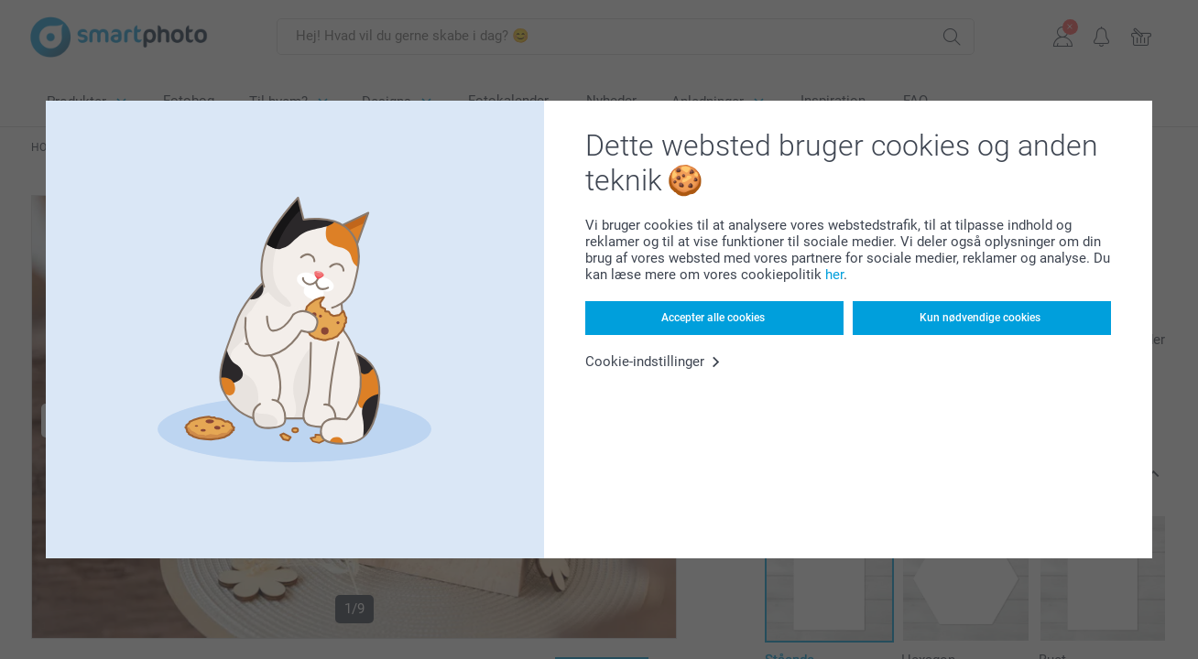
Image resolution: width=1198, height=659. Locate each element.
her (834, 274)
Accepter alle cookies (713, 317)
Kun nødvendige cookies (980, 317)
